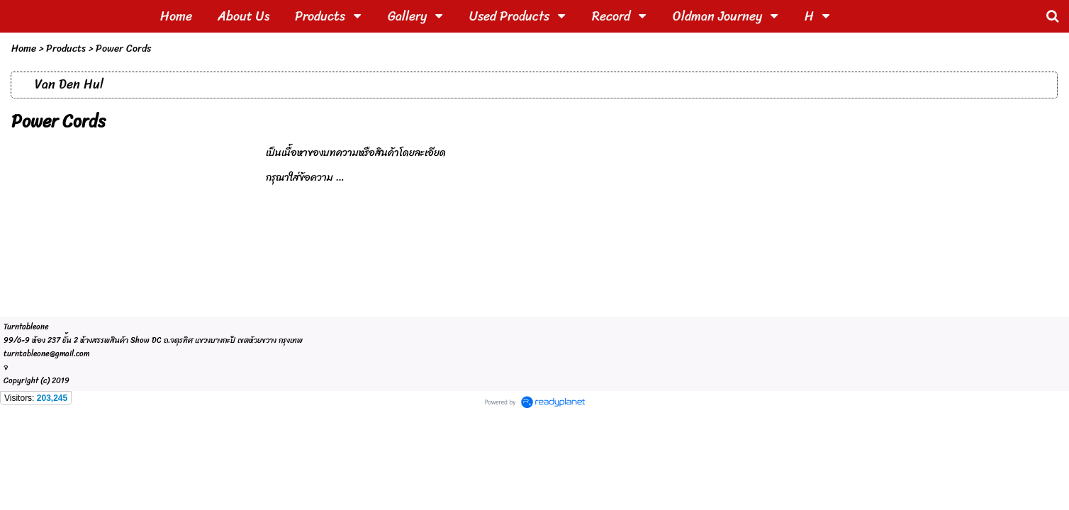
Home (23, 48)
